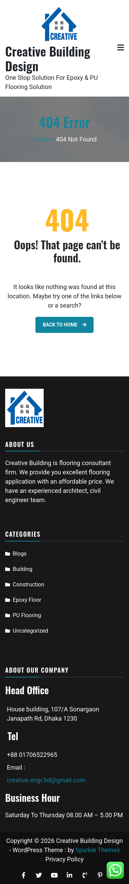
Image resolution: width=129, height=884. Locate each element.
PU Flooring (27, 615)
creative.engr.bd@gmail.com (46, 780)
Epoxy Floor (27, 600)
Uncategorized (30, 630)
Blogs (19, 553)
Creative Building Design (47, 58)
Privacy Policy (64, 859)
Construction (28, 584)
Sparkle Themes (98, 850)
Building (22, 569)
